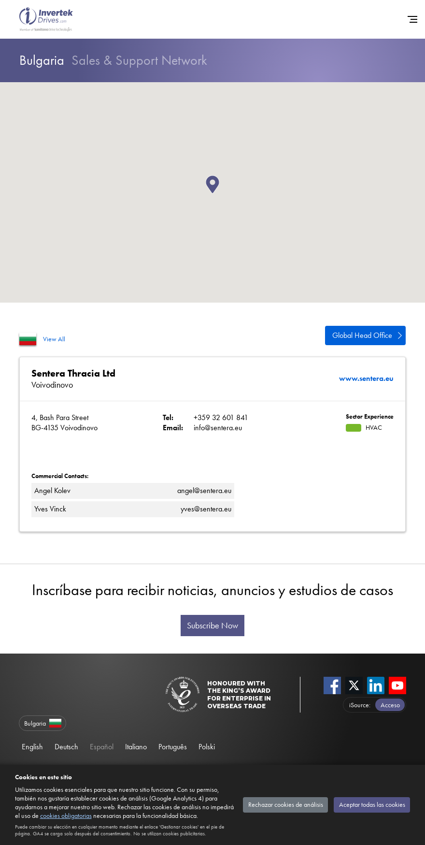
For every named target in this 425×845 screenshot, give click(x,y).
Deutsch (66, 747)
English (32, 747)
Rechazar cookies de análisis (285, 804)
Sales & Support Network (113, 60)
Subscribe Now (212, 625)
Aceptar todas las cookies (372, 804)
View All (54, 339)
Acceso (390, 704)
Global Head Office (362, 335)
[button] (219, 193)
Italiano (136, 747)
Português (172, 747)
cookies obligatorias (66, 815)
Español (101, 747)
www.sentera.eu (366, 378)
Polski (206, 747)
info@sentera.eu (218, 427)
